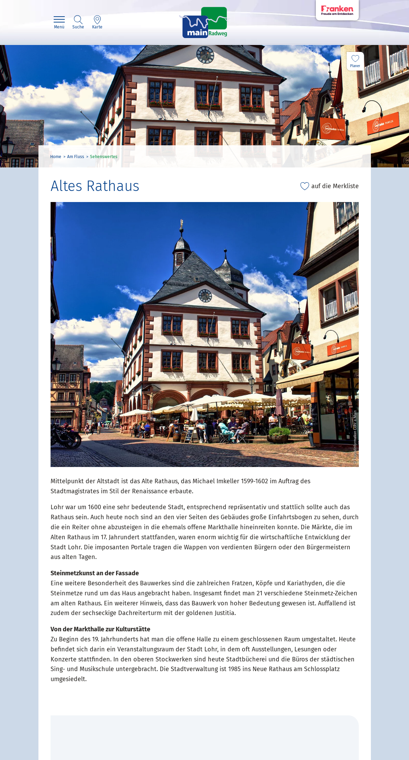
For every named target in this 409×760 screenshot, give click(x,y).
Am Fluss (75, 156)
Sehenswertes (103, 156)
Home (55, 156)
